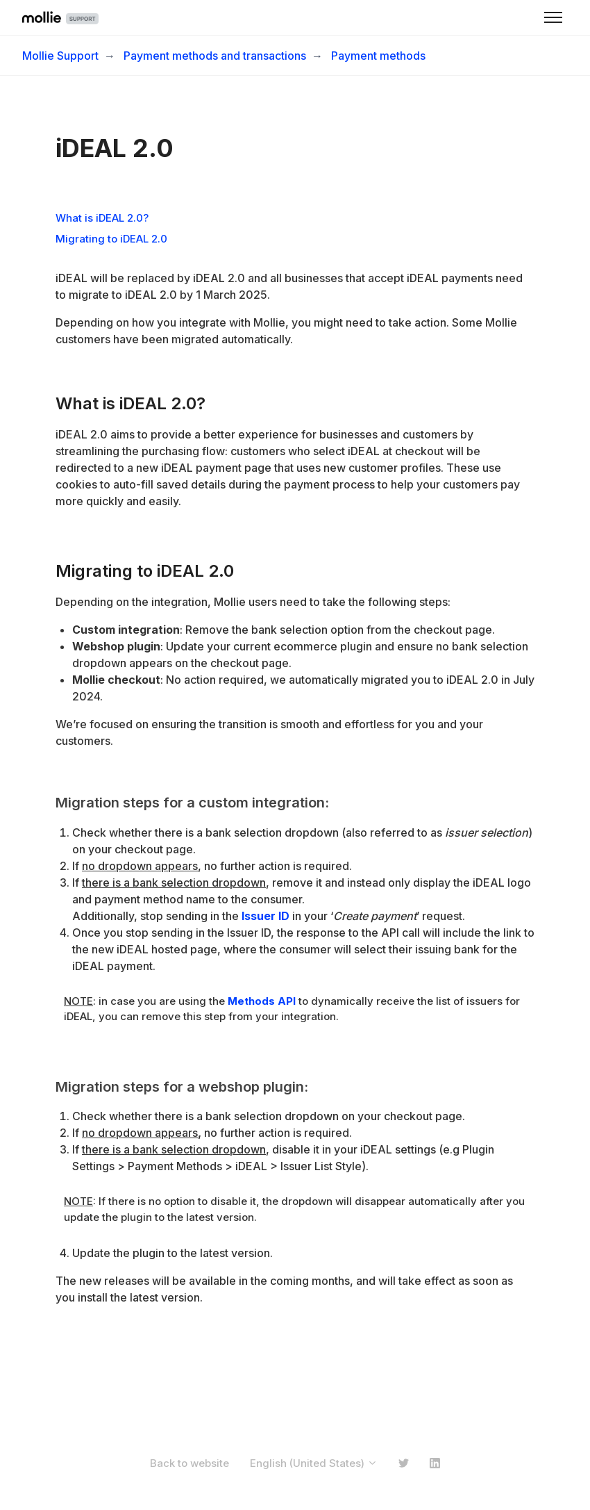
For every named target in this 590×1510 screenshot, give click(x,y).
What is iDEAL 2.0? (102, 217)
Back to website (189, 1463)
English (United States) (314, 1463)
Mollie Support (60, 56)
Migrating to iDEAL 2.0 (111, 238)
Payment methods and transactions (215, 56)
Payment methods (378, 56)
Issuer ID (265, 916)
